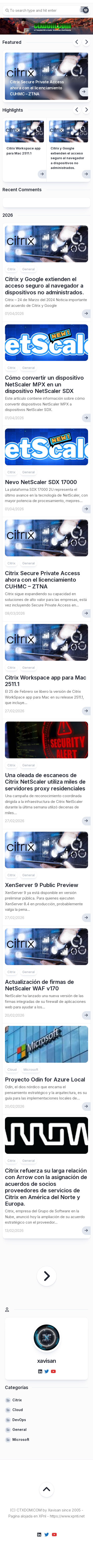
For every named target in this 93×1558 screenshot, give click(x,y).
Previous (77, 42)
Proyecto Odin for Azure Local (45, 1079)
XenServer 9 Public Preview (41, 885)
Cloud (12, 1069)
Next (86, 42)
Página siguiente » (47, 1276)
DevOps (19, 1420)
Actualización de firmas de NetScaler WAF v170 (39, 985)
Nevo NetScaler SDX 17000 (41, 482)
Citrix (11, 269)
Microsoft (31, 1069)
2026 (7, 215)
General (28, 269)
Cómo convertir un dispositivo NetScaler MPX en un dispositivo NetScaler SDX (44, 384)
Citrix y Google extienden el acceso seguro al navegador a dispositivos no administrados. (67, 158)
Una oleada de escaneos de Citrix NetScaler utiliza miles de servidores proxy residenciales (45, 782)
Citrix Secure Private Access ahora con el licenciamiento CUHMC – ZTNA (37, 87)
